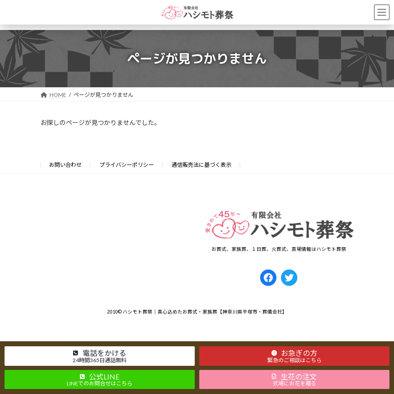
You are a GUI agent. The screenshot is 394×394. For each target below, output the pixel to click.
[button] (100, 355)
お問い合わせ (65, 164)
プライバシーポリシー (126, 164)
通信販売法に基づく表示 (201, 164)
